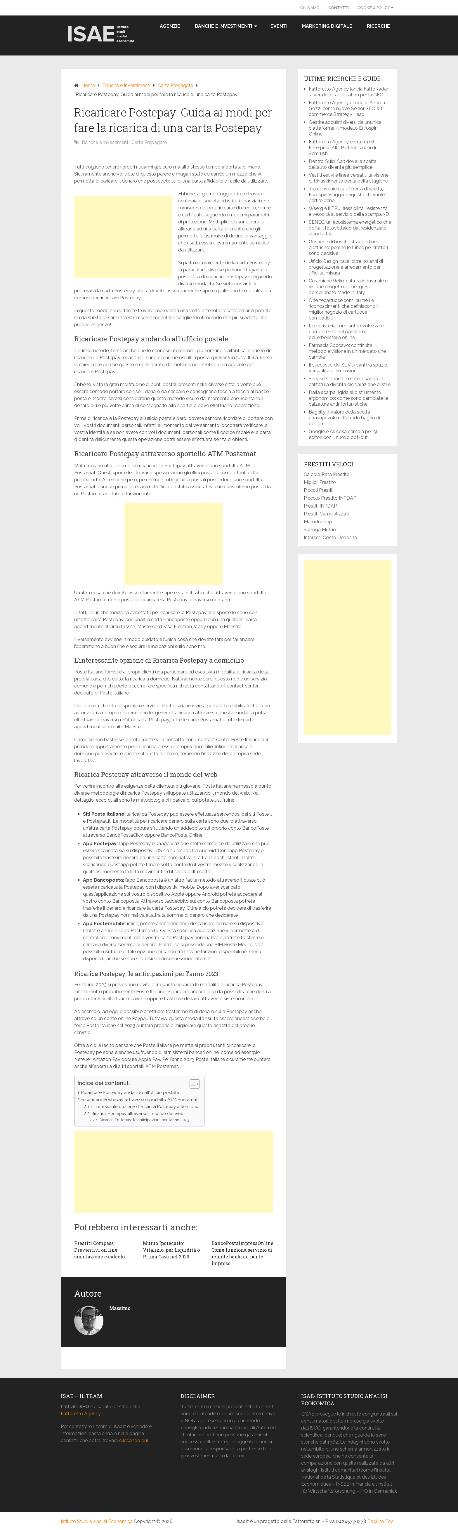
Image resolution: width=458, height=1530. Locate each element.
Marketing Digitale (327, 26)
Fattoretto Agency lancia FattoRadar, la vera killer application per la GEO (348, 92)
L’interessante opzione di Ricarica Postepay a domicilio (144, 1106)
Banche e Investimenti (223, 26)
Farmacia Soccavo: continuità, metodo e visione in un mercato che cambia (347, 351)
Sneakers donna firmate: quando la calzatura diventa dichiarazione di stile (350, 381)
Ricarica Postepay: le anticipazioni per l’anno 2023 (144, 1119)
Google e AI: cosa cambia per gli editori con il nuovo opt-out (343, 434)
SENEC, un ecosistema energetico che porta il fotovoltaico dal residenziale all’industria (350, 228)
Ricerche (378, 26)
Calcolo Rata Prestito (327, 474)
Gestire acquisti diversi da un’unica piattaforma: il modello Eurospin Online (345, 128)
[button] (191, 1084)
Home (88, 85)
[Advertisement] (123, 237)
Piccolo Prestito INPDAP (330, 498)
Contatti (338, 8)
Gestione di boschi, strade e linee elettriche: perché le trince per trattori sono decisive (348, 247)
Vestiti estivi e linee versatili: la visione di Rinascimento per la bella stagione (348, 178)
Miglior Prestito (320, 482)
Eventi (278, 26)
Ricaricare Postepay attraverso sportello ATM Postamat (139, 1099)
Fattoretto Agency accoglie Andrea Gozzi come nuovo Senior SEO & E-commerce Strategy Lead (347, 108)
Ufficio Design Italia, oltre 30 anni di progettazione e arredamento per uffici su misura (346, 267)
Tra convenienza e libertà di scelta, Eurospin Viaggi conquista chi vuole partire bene (347, 194)
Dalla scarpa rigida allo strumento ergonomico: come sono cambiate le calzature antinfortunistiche (348, 398)
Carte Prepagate (175, 85)
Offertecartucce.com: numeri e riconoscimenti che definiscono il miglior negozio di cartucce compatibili (344, 309)
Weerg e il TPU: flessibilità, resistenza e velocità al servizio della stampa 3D (349, 211)
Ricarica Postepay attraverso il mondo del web (137, 1113)
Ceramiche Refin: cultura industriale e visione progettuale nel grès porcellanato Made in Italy (348, 286)
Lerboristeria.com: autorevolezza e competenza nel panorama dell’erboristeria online (346, 331)
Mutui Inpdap (318, 522)
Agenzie (170, 26)
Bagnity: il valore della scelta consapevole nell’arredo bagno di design (344, 417)
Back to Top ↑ (382, 1521)
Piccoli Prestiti (319, 490)
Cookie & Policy (374, 8)
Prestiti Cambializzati (326, 514)
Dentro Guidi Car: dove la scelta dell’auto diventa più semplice (343, 164)
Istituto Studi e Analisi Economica (97, 1521)
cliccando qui (133, 1440)
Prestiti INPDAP (320, 506)
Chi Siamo (310, 8)
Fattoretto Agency (80, 1413)
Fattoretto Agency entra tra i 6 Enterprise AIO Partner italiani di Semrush (342, 147)
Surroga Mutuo (320, 529)
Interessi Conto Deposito (330, 537)
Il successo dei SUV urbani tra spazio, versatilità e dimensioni (348, 368)
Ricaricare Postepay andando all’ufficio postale (130, 1092)
